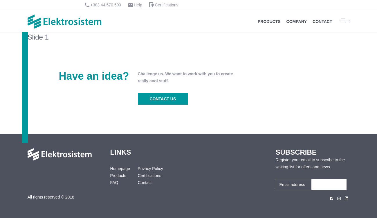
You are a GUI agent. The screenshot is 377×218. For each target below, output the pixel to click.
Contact (322, 21)
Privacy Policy (150, 168)
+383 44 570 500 (106, 5)
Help (138, 5)
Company (296, 21)
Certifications (166, 5)
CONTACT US (163, 99)
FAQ (114, 182)
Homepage (119, 168)
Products (269, 21)
